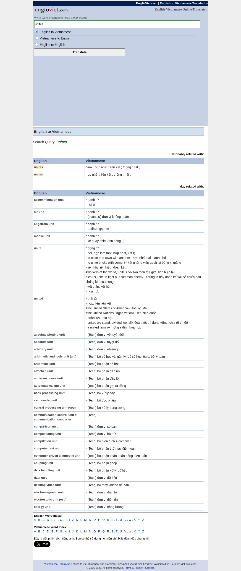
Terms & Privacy (133, 567)
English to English (52, 45)
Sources (150, 567)
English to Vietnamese (55, 32)
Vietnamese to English (55, 38)
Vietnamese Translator (57, 564)
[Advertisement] (120, 91)
